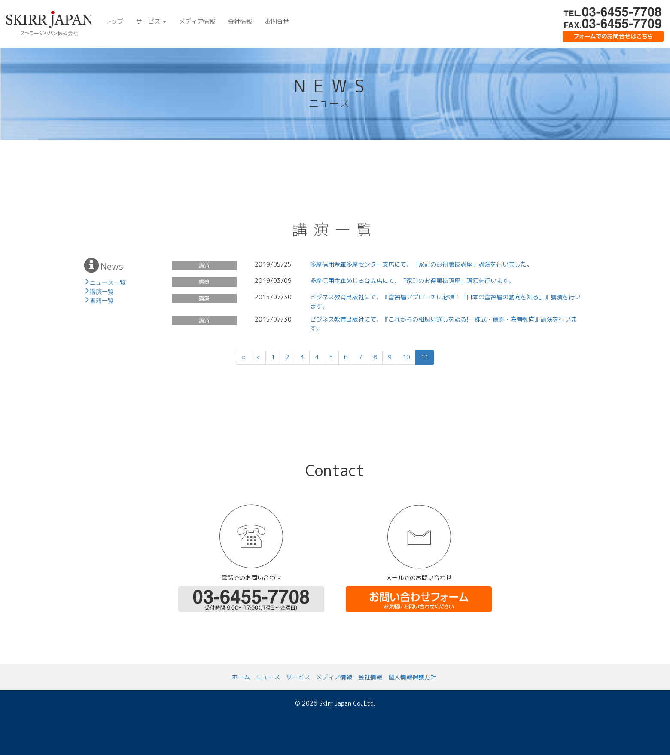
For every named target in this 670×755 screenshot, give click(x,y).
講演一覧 (102, 291)
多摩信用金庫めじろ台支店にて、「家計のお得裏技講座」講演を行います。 (412, 280)
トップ (114, 21)
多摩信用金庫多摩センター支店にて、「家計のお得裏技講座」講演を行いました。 (421, 264)
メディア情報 (197, 21)
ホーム (241, 677)
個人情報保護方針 (412, 677)
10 (406, 357)
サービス (151, 21)
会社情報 (240, 21)
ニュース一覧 (108, 282)
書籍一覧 (102, 300)
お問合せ (277, 21)
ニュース (268, 677)
